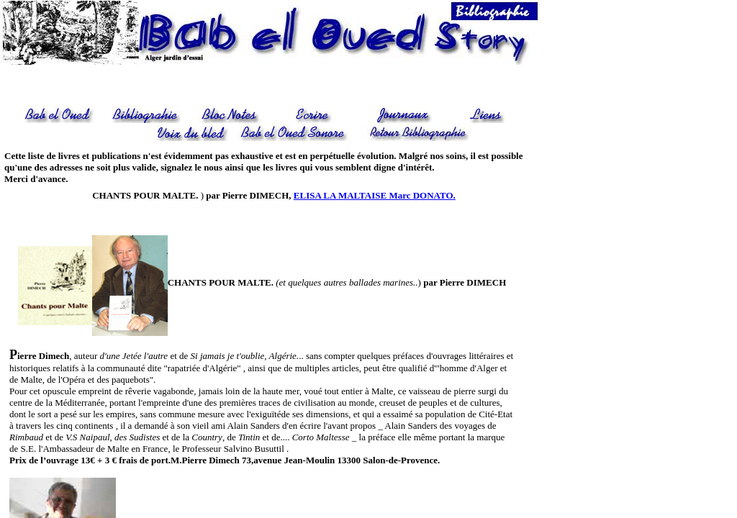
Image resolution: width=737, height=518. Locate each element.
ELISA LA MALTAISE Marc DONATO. (375, 195)
